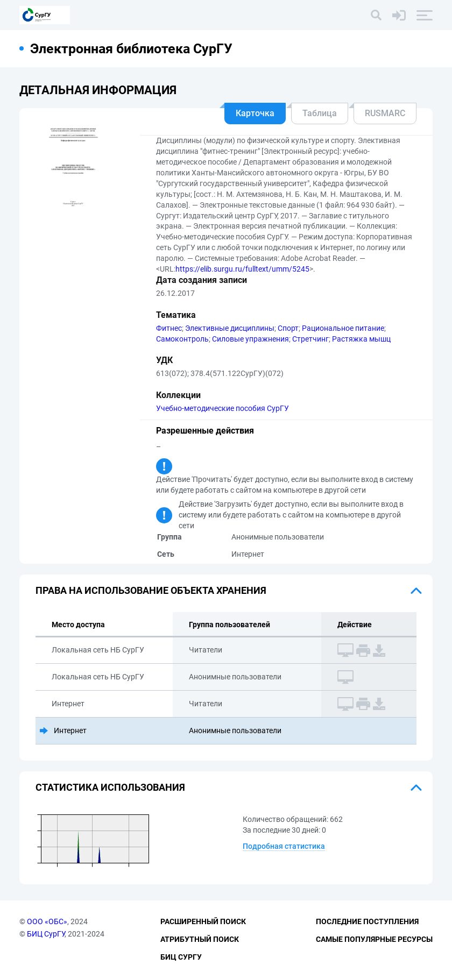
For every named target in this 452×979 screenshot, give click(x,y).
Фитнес (169, 328)
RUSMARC (385, 113)
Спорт (288, 328)
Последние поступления (367, 921)
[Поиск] (376, 15)
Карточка (255, 113)
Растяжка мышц (361, 339)
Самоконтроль (182, 339)
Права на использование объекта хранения (151, 590)
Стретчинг (310, 339)
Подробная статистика (284, 846)
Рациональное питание (343, 328)
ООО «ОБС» (47, 921)
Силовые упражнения (250, 339)
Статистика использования (110, 787)
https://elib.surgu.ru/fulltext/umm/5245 (242, 269)
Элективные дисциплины (229, 328)
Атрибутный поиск (199, 939)
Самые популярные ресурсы (374, 939)
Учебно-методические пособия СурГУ (222, 408)
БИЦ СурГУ (46, 934)
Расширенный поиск (203, 921)
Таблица (319, 113)
